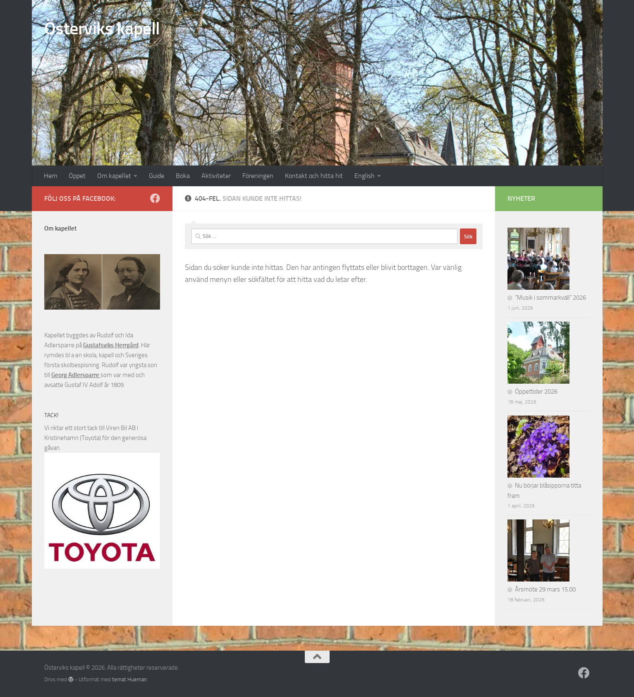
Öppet (77, 176)
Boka (183, 176)
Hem (50, 176)
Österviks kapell (102, 28)
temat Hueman (129, 679)
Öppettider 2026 (536, 391)
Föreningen (257, 176)
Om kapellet (114, 176)
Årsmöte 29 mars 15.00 (545, 589)
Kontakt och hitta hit (314, 176)
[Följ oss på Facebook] (155, 198)
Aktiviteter (216, 176)
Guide (156, 176)
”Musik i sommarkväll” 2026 (550, 297)
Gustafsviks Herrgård (111, 345)
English (364, 176)
